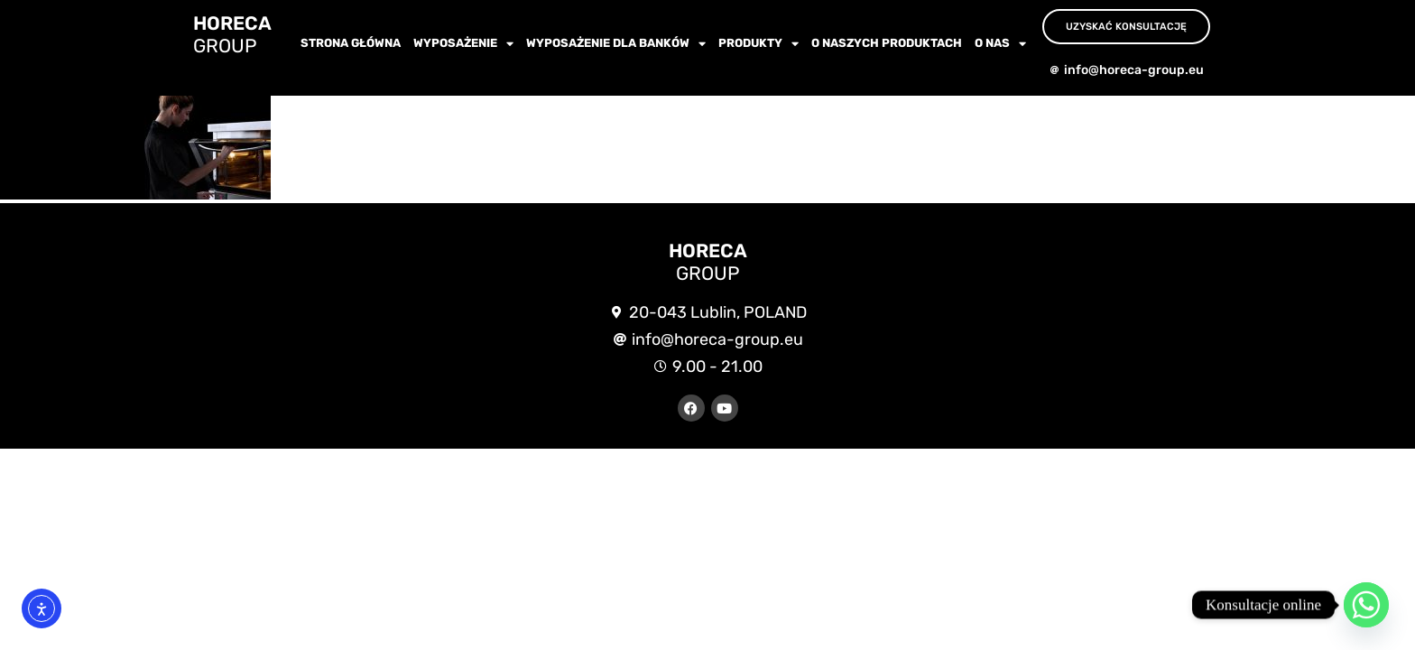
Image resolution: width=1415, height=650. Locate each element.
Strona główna (351, 43)
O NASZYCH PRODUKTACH (886, 43)
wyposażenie (463, 44)
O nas (1000, 44)
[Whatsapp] (1366, 604)
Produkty (758, 44)
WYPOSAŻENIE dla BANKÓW (616, 44)
